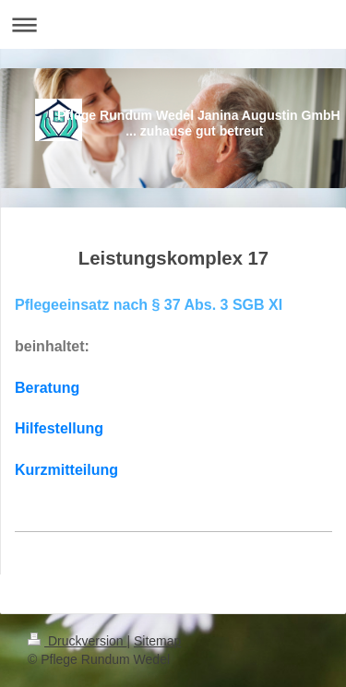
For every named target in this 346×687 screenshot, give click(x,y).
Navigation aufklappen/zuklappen (173, 24)
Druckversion (77, 641)
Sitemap (157, 641)
